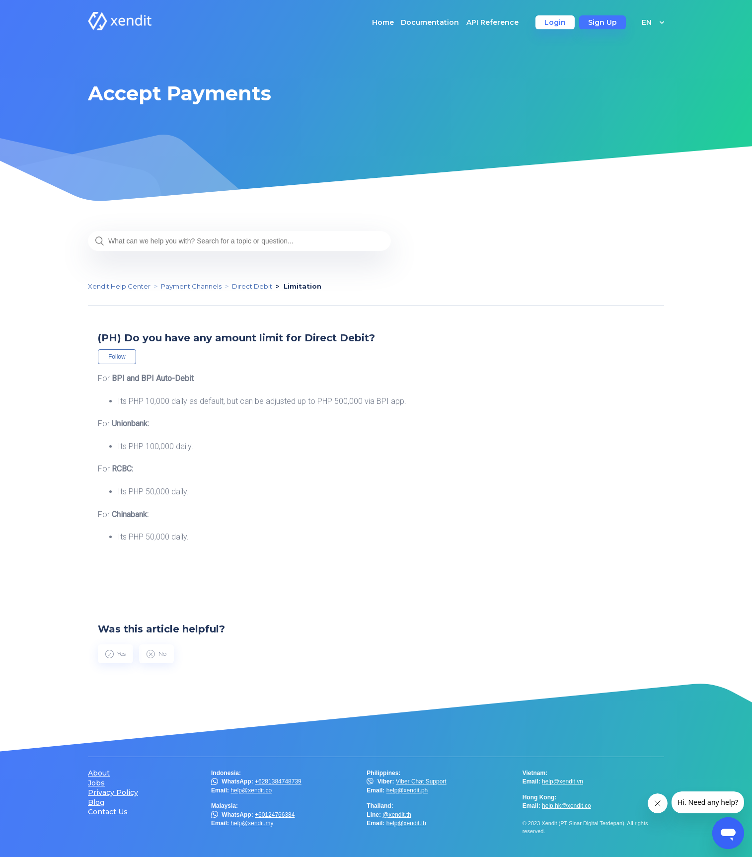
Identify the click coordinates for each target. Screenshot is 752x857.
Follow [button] (117, 356)
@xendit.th (396, 814)
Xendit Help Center (119, 286)
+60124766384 (275, 814)
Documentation (430, 22)
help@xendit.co (251, 790)
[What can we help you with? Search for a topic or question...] (239, 241)
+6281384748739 (278, 781)
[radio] (115, 653)
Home (383, 22)
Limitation (302, 286)
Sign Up (602, 22)
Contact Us (108, 812)
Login (555, 22)
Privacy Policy (113, 792)
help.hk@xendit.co (566, 805)
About (99, 773)
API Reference (492, 22)
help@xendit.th (406, 823)
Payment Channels (191, 286)
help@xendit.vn (562, 781)
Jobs (96, 783)
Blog (96, 802)
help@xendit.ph (407, 790)
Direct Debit (252, 286)
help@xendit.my (251, 823)
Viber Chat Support (421, 781)
